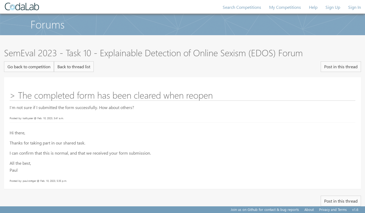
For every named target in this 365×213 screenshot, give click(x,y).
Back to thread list (73, 66)
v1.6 (355, 209)
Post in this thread (341, 66)
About (309, 209)
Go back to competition (28, 66)
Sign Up (332, 7)
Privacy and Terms (333, 209)
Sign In (354, 7)
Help (313, 7)
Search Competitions (242, 7)
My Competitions (285, 7)
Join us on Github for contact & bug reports (265, 209)
